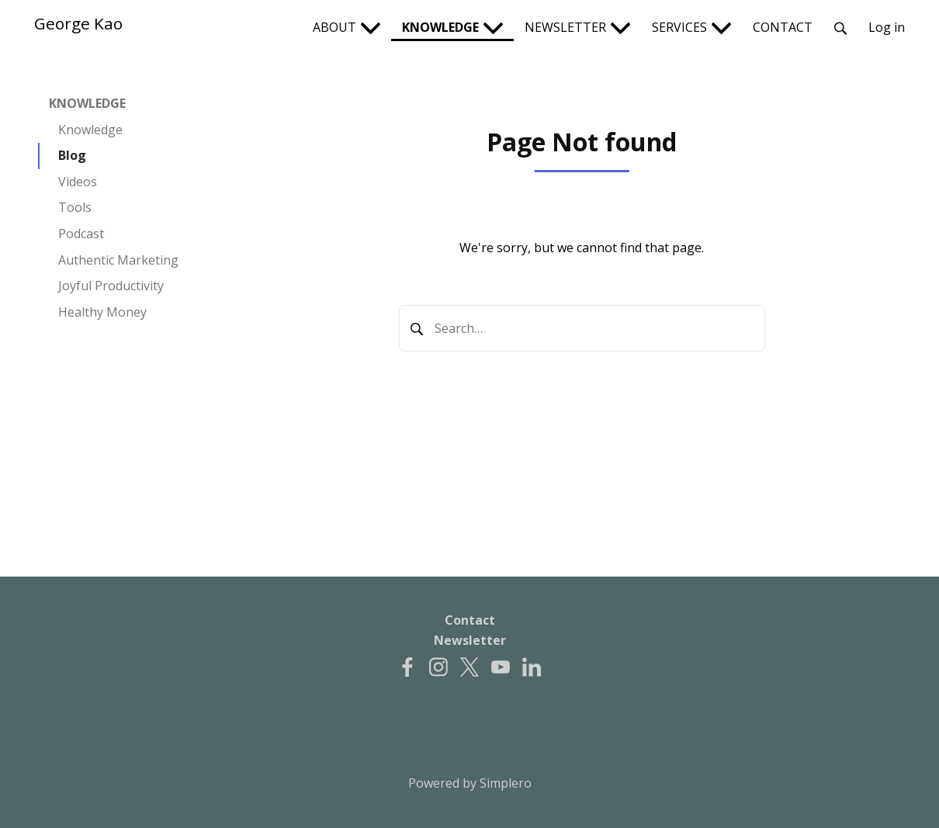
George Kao (78, 23)
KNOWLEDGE (87, 103)
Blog (72, 155)
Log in (886, 27)
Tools (75, 207)
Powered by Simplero (470, 783)
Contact (470, 620)
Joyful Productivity (111, 285)
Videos (77, 181)
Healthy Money (102, 311)
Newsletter (470, 640)
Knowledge (90, 129)
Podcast (81, 233)
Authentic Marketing (118, 259)
